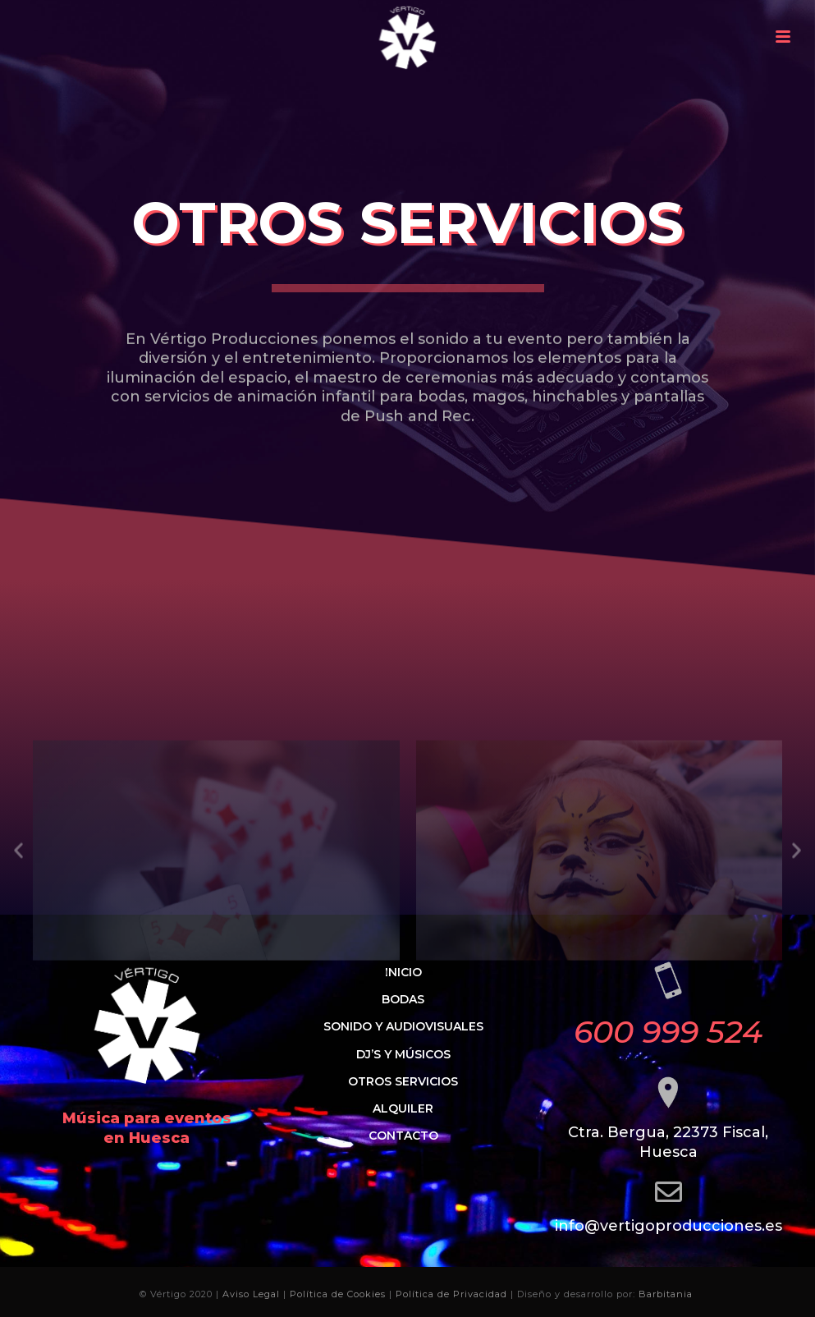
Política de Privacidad (451, 1294)
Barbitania (666, 1294)
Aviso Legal (251, 1294)
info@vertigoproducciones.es (668, 1226)
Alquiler (403, 1108)
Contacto (403, 1135)
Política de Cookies (338, 1294)
